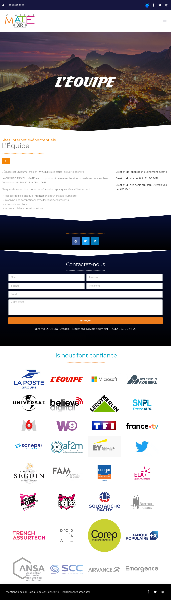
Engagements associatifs (75, 591)
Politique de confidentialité (43, 591)
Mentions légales (16, 591)
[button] (165, 21)
